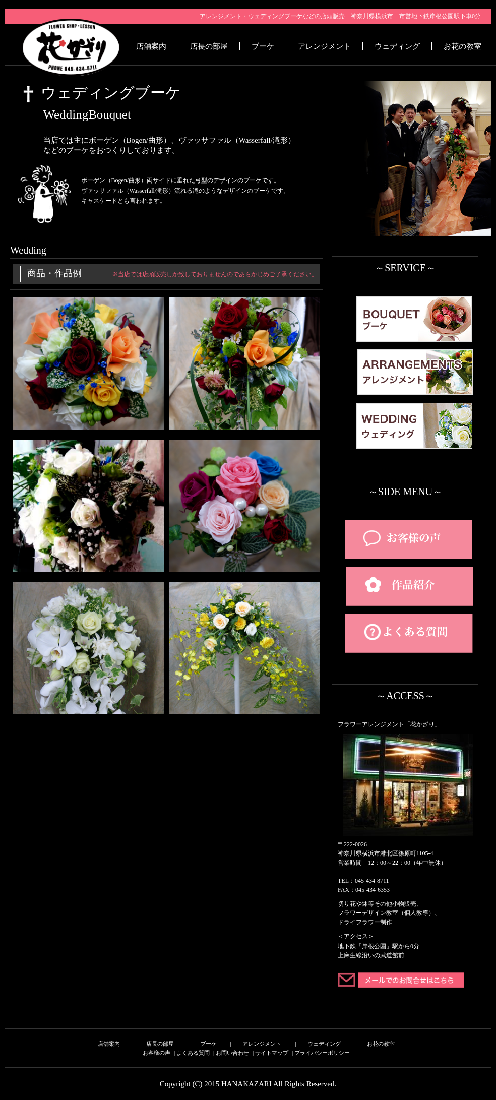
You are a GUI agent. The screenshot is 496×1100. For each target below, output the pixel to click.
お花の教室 (462, 46)
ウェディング (397, 46)
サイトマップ (271, 1053)
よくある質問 (193, 1053)
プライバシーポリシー (322, 1053)
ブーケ (263, 46)
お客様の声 (156, 1053)
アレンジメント (324, 46)
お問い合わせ (232, 1053)
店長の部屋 (209, 46)
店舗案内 (151, 46)
